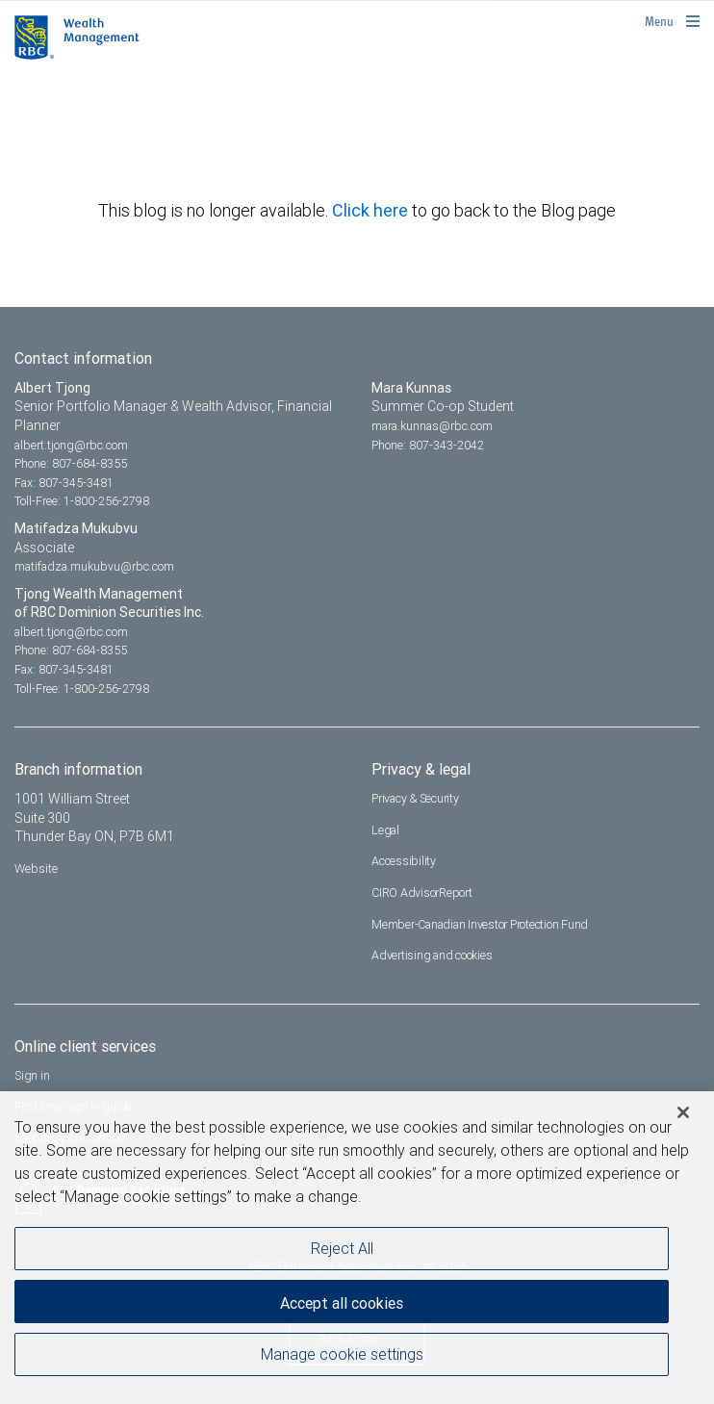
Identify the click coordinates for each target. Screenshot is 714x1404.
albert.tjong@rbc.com (71, 445)
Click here (372, 210)
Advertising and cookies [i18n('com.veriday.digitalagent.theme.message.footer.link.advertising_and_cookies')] (431, 955)
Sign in (31, 1075)
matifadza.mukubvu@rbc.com (94, 566)
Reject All (342, 1248)
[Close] (683, 1112)
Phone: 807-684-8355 (70, 463)
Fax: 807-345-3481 (64, 482)
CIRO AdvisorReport (421, 892)
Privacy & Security (415, 798)
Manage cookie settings (342, 1354)
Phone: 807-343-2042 (427, 445)
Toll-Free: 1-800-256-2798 (81, 501)
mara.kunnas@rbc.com (432, 426)
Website (36, 868)
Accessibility (403, 861)
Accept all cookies (341, 1303)
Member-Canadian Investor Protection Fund (479, 924)
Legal (385, 830)
